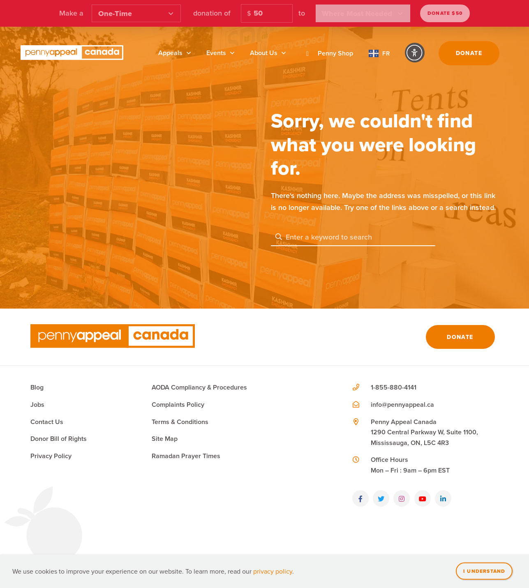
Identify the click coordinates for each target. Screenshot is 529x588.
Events (216, 53)
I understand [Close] (484, 570)
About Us (263, 53)
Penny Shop (327, 53)
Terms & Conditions (180, 422)
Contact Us (46, 422)
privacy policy (272, 571)
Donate (469, 53)
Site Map (165, 438)
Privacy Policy (51, 456)
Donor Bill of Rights (58, 438)
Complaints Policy (178, 404)
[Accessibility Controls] (415, 52)
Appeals (170, 53)
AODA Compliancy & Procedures (199, 387)
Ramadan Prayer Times (186, 456)
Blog (37, 387)
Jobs (37, 404)
